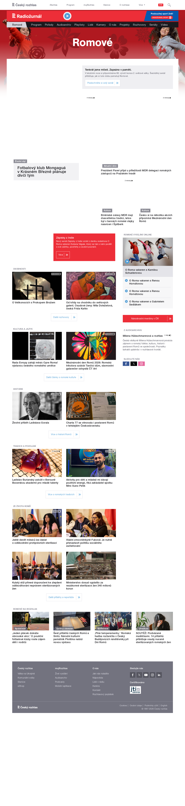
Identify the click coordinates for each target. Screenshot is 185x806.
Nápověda (98, 614)
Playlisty (79, 24)
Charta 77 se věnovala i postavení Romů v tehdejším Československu (90, 361)
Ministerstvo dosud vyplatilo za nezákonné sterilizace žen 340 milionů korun (88, 522)
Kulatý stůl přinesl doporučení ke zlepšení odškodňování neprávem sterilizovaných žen (37, 522)
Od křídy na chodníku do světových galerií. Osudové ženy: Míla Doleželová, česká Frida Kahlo (89, 242)
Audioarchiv (64, 24)
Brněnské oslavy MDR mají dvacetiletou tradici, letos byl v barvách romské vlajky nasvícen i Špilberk (117, 157)
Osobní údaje (136, 642)
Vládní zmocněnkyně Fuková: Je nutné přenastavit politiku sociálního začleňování (89, 479)
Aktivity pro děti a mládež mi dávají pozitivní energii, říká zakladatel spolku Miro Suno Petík (89, 419)
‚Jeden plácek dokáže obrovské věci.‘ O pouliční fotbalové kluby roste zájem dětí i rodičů (28, 575)
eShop (21, 623)
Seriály (153, 24)
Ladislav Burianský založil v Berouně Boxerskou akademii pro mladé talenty (35, 418)
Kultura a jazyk (23, 266)
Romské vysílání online (138, 172)
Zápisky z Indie (65, 174)
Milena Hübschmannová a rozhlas (143, 301)
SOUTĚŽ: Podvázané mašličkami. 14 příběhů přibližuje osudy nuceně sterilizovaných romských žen (153, 575)
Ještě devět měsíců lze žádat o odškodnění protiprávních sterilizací (34, 478)
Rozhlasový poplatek (103, 631)
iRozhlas (53, 5)
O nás (112, 24)
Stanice (106, 5)
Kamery (101, 24)
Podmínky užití (151, 642)
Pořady (49, 24)
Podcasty (60, 619)
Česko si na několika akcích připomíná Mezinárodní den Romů (155, 155)
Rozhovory (139, 24)
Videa (164, 24)
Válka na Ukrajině (26, 610)
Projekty (125, 24)
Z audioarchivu (133, 267)
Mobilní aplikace (63, 623)
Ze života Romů (22, 443)
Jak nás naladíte (101, 610)
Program (70, 5)
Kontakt (97, 627)
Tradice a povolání (24, 383)
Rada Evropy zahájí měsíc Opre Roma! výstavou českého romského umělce (35, 301)
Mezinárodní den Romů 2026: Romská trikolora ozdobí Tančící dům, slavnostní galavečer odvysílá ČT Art (90, 302)
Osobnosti (19, 206)
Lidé (90, 24)
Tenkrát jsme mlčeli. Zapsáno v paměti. (108, 69)
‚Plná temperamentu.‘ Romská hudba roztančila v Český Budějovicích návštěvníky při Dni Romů (113, 575)
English (164, 642)
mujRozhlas (89, 5)
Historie (18, 326)
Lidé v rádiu (98, 619)
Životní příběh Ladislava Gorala (30, 359)
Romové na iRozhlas (25, 546)
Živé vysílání (61, 610)
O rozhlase (125, 5)
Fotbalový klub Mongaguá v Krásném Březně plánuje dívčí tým (41, 150)
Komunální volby (26, 614)
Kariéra (96, 623)
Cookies (123, 642)
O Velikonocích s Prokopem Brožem (33, 239)
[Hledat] (169, 5)
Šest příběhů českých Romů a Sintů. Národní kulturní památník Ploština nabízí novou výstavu (71, 575)
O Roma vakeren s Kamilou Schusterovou (141, 208)
